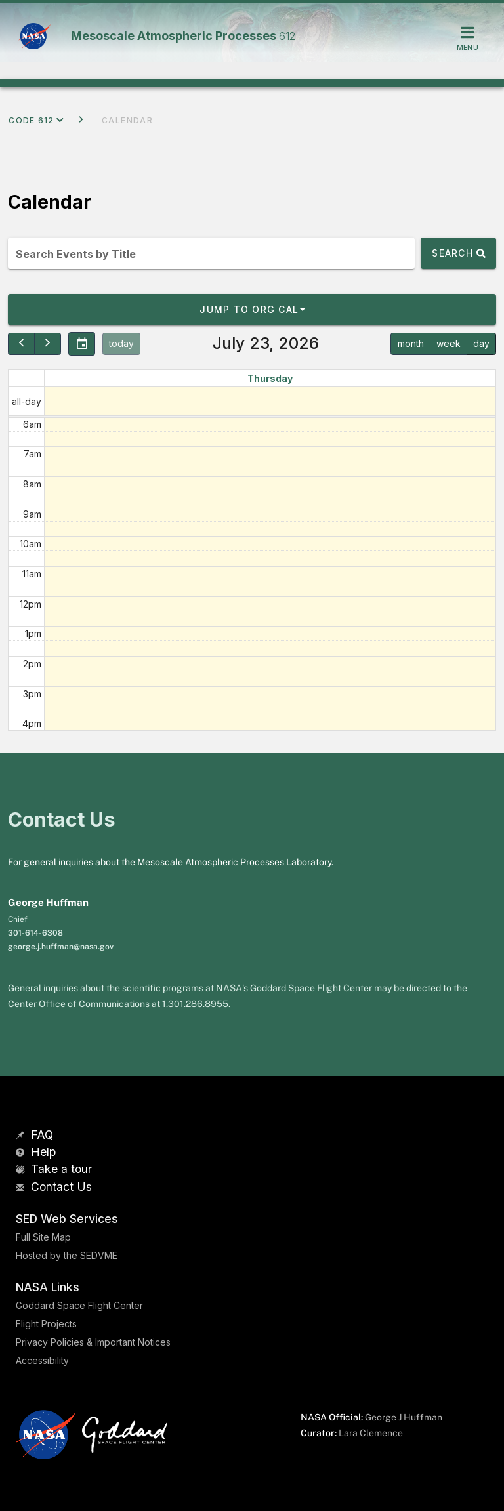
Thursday (270, 378)
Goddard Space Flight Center (79, 1305)
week (448, 343)
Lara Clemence (371, 1433)
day (481, 343)
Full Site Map (43, 1237)
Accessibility (42, 1360)
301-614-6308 (35, 933)
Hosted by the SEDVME (66, 1255)
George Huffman (48, 902)
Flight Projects (46, 1323)
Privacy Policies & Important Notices (93, 1342)
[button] (252, 309)
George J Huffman (403, 1417)
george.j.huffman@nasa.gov (61, 946)
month (411, 343)
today (121, 343)
